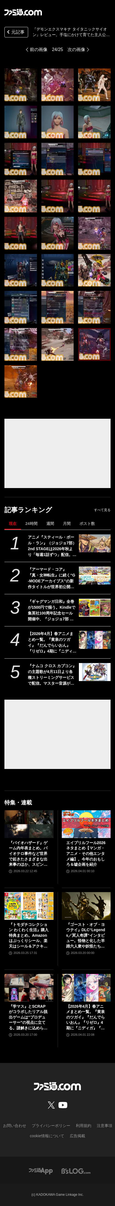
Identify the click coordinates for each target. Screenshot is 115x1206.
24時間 (31, 523)
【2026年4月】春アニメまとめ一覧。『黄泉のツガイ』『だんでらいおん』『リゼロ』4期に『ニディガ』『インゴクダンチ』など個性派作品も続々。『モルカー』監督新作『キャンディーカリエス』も (51, 642)
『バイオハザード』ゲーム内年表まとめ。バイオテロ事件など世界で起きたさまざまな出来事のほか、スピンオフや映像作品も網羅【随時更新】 (28, 854)
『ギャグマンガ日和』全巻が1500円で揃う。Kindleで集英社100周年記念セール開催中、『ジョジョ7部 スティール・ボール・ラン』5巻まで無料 (52, 610)
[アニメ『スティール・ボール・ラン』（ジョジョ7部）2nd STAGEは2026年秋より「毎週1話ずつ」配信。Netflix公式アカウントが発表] (95, 543)
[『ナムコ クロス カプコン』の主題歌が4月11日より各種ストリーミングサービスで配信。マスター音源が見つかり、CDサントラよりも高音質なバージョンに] (95, 672)
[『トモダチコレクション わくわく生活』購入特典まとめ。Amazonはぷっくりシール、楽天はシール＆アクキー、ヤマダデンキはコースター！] (29, 906)
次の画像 (76, 49)
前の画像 (38, 49)
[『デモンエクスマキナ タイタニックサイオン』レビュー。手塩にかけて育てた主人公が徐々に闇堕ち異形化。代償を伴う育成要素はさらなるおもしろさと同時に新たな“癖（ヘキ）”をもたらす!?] (20, 84)
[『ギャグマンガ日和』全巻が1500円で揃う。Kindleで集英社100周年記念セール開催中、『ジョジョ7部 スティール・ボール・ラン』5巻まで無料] (95, 608)
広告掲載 (77, 1136)
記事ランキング (28, 510)
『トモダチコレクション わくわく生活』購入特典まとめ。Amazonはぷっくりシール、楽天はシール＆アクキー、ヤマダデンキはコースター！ (29, 935)
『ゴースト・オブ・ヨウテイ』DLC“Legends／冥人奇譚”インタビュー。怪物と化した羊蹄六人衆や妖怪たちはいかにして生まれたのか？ (85, 935)
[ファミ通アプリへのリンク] (41, 1171)
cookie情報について (47, 1136)
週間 (50, 523)
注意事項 (104, 1125)
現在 (13, 523)
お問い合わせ (14, 1125)
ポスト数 (87, 523)
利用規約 (83, 1125)
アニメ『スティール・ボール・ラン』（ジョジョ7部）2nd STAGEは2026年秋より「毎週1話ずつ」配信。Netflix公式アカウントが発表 (52, 546)
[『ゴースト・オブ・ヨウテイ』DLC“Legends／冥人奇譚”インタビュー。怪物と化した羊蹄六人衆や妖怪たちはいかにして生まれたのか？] (86, 906)
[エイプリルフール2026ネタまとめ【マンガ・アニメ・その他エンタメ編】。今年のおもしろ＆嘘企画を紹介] (86, 824)
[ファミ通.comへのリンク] (23, 12)
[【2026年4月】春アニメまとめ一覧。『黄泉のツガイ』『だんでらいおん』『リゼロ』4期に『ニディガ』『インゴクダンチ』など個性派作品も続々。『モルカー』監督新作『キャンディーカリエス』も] (95, 640)
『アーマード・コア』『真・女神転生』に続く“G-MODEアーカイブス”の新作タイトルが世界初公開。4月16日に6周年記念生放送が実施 (52, 578)
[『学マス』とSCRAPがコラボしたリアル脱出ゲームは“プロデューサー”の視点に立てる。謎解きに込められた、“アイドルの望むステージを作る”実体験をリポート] (29, 988)
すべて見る (102, 510)
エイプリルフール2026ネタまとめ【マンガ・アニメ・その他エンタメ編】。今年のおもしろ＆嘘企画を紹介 (86, 854)
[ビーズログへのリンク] (75, 1171)
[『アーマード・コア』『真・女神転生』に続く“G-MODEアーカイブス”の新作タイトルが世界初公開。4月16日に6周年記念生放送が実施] (95, 576)
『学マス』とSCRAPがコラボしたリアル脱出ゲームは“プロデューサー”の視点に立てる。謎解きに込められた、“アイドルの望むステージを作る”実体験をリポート (28, 1017)
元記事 (15, 32)
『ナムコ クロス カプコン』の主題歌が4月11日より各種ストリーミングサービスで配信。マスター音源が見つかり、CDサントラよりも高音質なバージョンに (52, 675)
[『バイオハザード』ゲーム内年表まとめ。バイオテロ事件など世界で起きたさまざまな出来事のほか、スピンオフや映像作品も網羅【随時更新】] (29, 824)
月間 (67, 523)
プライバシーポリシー (51, 1125)
